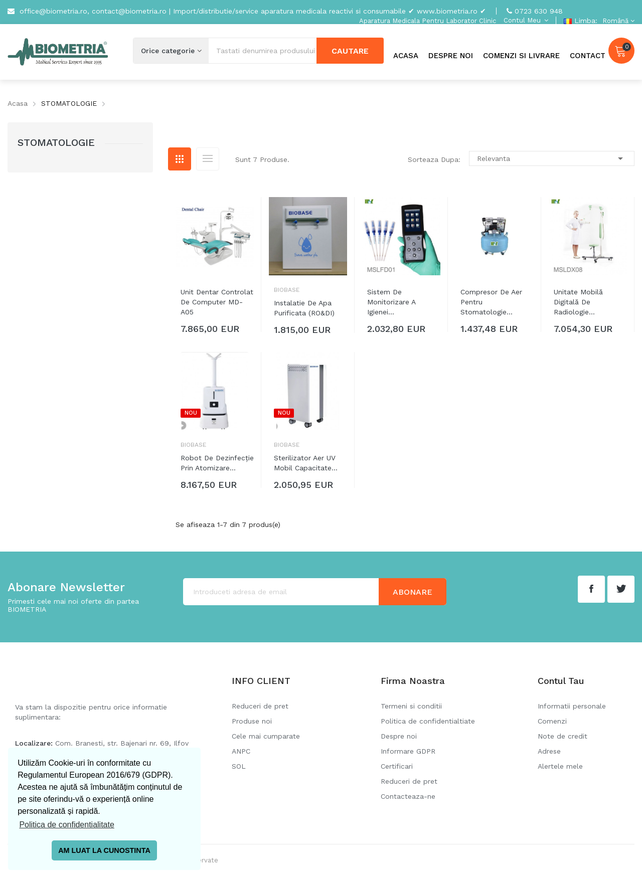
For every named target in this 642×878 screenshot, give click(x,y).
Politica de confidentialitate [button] (66, 824)
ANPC (241, 751)
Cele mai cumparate (266, 736)
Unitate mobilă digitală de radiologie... (578, 302)
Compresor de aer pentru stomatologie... (491, 302)
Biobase (286, 289)
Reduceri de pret (260, 706)
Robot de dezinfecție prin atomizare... (217, 463)
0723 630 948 (539, 11)
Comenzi (552, 721)
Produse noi (252, 721)
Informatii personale (572, 706)
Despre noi (399, 736)
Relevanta (551, 158)
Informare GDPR (408, 751)
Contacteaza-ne (408, 796)
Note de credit (562, 736)
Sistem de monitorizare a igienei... (391, 302)
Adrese (549, 751)
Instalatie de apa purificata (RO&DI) (304, 308)
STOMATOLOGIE (56, 142)
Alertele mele (560, 766)
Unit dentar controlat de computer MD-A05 (217, 302)
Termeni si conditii (411, 706)
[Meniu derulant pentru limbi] (617, 21)
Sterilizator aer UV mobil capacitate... (306, 463)
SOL (239, 766)
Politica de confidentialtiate (428, 721)
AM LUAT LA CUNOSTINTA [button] (104, 850)
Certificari (397, 766)
